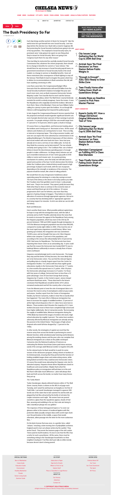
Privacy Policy (60, 488)
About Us (45, 21)
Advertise (57, 21)
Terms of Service (51, 488)
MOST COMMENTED (81, 109)
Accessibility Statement (71, 488)
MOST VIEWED (79, 49)
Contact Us (70, 21)
